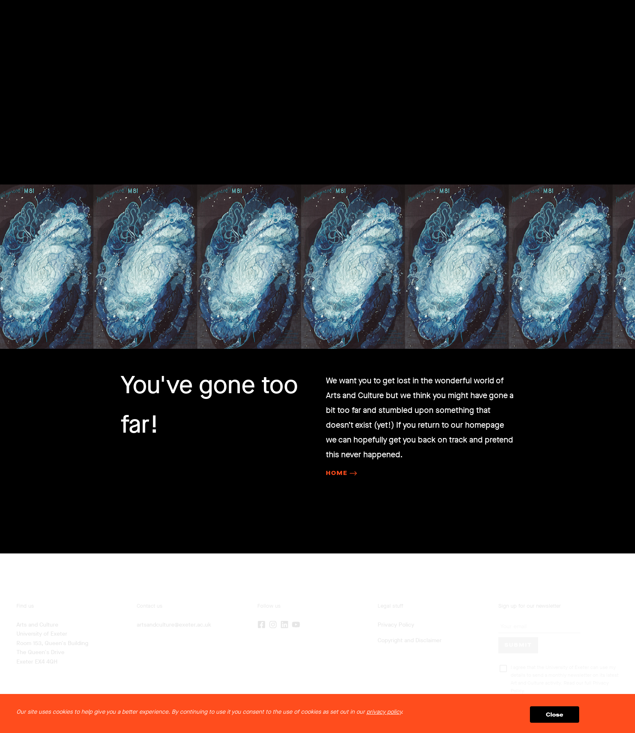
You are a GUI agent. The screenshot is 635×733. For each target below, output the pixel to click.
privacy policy (384, 712)
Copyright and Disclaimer (410, 640)
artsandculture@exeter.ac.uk (174, 625)
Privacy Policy (396, 625)
